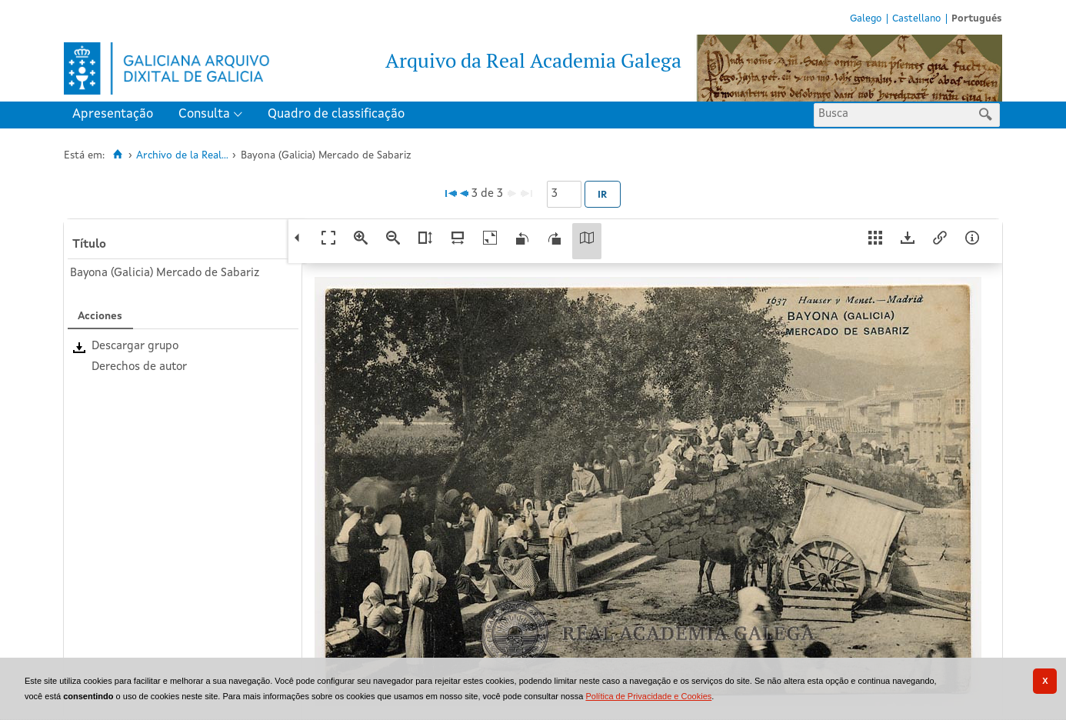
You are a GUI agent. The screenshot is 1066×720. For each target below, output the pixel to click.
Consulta (204, 114)
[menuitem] (116, 115)
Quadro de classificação (336, 114)
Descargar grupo (135, 346)
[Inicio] (117, 154)
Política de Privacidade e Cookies (648, 696)
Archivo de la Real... (182, 156)
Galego (865, 19)
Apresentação (112, 114)
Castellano (916, 19)
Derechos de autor (139, 367)
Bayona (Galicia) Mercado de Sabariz (164, 273)
